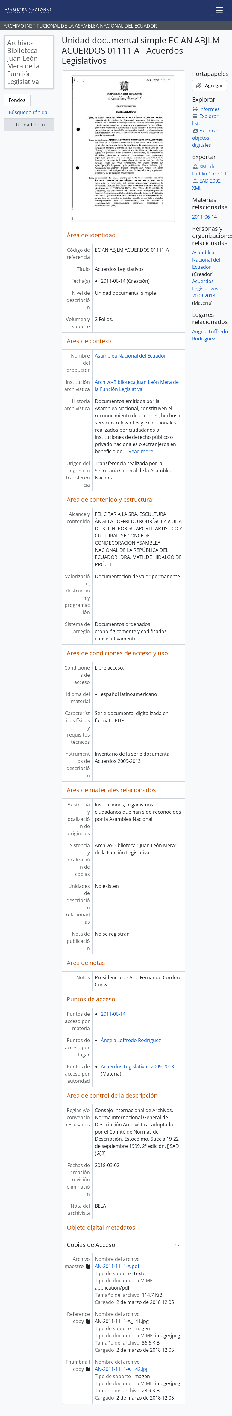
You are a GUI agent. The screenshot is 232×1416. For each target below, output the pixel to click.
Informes (206, 109)
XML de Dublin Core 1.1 (209, 170)
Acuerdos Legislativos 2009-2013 (137, 1066)
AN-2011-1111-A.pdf (117, 1266)
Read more (140, 451)
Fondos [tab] (17, 100)
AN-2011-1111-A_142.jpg (122, 1369)
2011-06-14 (113, 1014)
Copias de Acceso (91, 1245)
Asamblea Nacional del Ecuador (130, 355)
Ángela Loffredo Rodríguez (131, 1040)
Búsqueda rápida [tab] (28, 112)
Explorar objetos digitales (205, 137)
